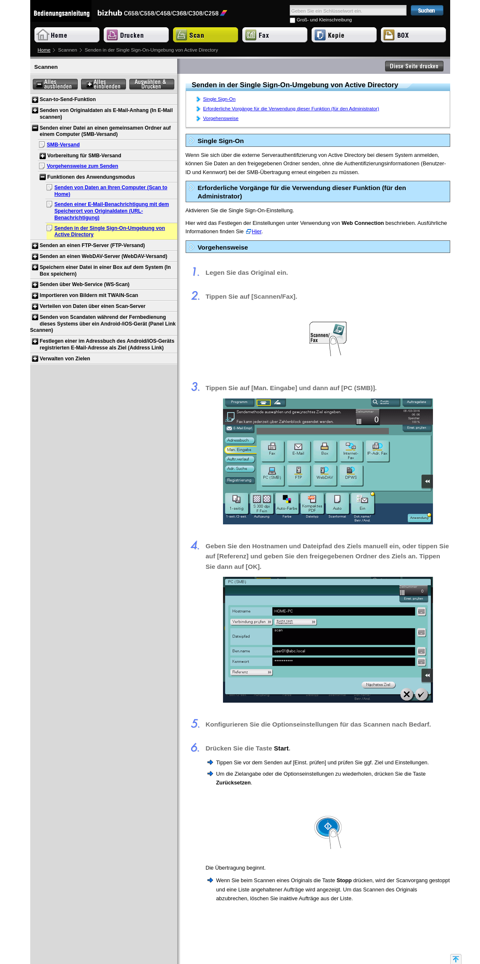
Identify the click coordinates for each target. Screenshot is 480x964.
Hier (257, 231)
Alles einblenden (103, 84)
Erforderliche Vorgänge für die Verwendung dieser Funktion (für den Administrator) (291, 108)
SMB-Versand (63, 145)
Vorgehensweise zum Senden (82, 166)
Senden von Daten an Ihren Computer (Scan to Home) (111, 191)
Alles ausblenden (55, 84)
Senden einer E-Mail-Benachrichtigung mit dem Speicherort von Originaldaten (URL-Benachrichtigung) (112, 211)
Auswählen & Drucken (151, 84)
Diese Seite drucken (414, 66)
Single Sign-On (219, 99)
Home (44, 49)
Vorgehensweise (221, 118)
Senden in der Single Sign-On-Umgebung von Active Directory (110, 231)
